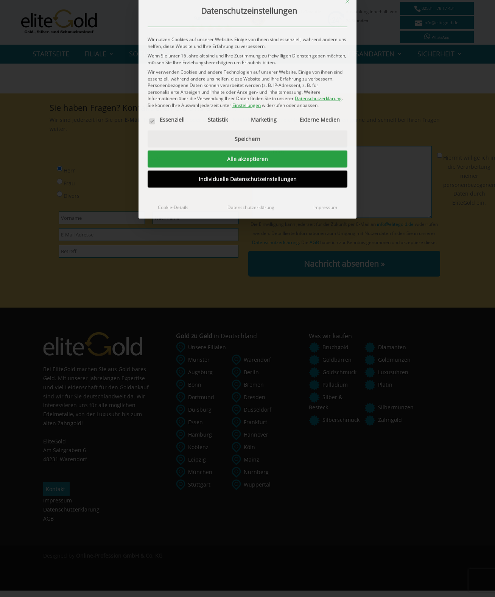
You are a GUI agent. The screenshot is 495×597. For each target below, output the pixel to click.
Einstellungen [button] (246, 8)
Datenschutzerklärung (250, 111)
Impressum (325, 111)
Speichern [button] (247, 42)
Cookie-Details (173, 111)
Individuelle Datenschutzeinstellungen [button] (248, 82)
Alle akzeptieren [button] (247, 62)
